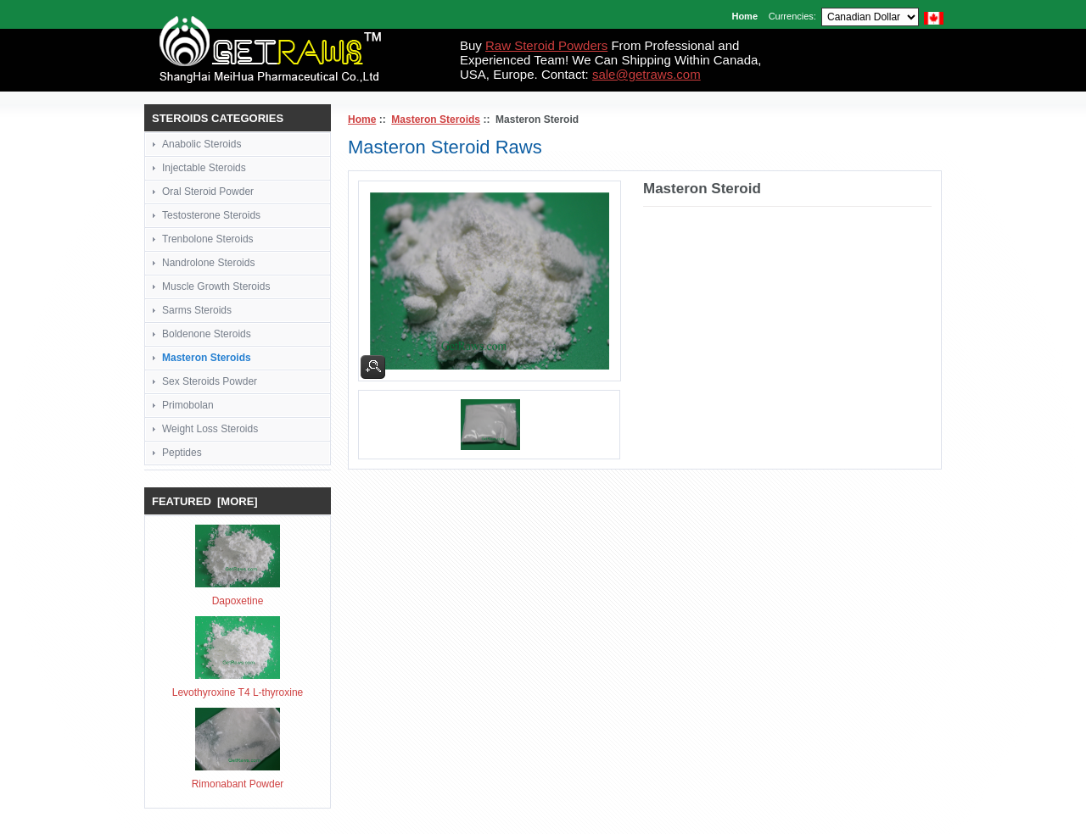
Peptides (182, 453)
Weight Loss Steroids (210, 429)
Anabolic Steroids (201, 144)
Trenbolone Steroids (208, 239)
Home (744, 16)
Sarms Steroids (197, 310)
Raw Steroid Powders (546, 45)
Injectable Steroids (204, 168)
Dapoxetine (238, 601)
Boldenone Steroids (206, 334)
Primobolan (188, 405)
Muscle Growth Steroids (216, 286)
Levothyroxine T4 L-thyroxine (238, 692)
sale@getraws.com (646, 74)
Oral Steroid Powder (208, 191)
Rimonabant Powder (238, 784)
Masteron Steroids (435, 119)
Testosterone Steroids (211, 215)
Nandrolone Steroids (208, 263)
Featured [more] (205, 501)
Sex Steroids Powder (209, 381)
